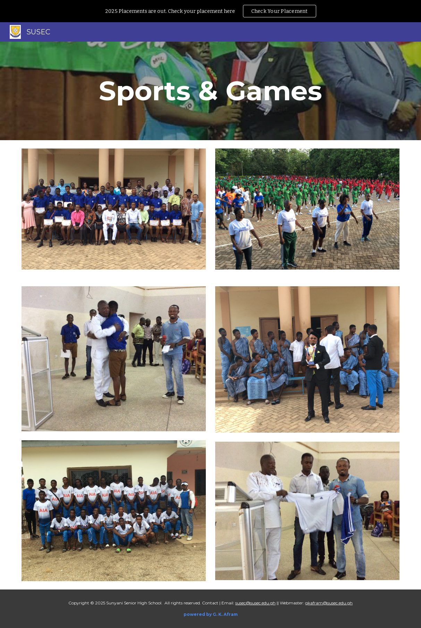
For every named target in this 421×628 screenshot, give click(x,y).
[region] (210, 11)
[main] (210, 90)
